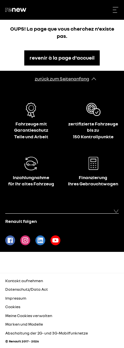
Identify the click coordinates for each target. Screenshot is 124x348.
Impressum (15, 298)
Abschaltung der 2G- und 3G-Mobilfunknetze (46, 333)
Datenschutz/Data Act (26, 289)
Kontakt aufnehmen (24, 280)
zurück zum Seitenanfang (62, 78)
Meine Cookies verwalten (28, 316)
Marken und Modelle (24, 324)
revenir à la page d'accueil (62, 57)
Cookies (12, 306)
